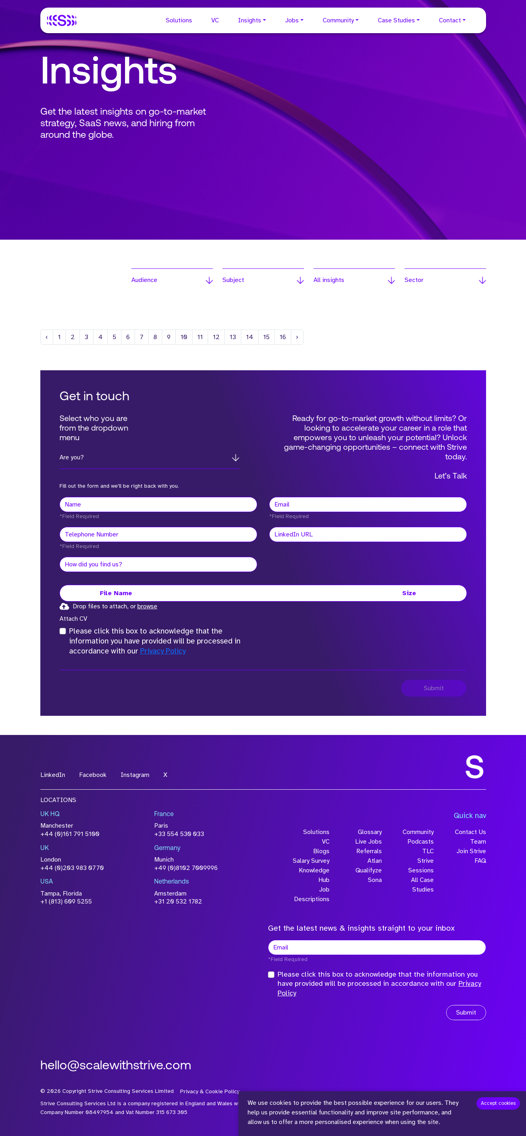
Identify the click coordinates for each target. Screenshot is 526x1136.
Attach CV (73, 619)
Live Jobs (368, 842)
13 (233, 337)
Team (478, 842)
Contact (450, 20)
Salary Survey (311, 861)
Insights (249, 20)
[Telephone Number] (158, 534)
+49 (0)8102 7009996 (186, 868)
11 (200, 337)
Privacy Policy (163, 651)
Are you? (72, 457)
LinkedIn (52, 775)
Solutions (179, 20)
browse (147, 606)
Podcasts (420, 842)
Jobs (292, 20)
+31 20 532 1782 (178, 902)
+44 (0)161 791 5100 (69, 834)
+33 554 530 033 (179, 834)
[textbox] (158, 504)
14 (249, 337)
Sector (414, 280)
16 (283, 337)
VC (215, 20)
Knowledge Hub (314, 875)
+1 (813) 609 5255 (66, 902)
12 (216, 337)
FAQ (480, 861)
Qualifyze (368, 870)
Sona (375, 880)
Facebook (93, 775)
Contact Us (470, 832)
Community (338, 20)
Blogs (321, 851)
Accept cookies (498, 1103)
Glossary (370, 832)
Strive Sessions (421, 865)
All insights (329, 280)
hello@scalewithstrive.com (115, 1066)
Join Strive (471, 851)
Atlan (374, 861)
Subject (233, 280)
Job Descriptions (311, 894)
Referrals (369, 851)
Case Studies (396, 20)
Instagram (135, 775)
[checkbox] (63, 631)
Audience (144, 280)
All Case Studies (422, 885)
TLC (428, 851)
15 (266, 337)
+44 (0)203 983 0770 (72, 868)
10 (184, 337)
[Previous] (46, 337)
